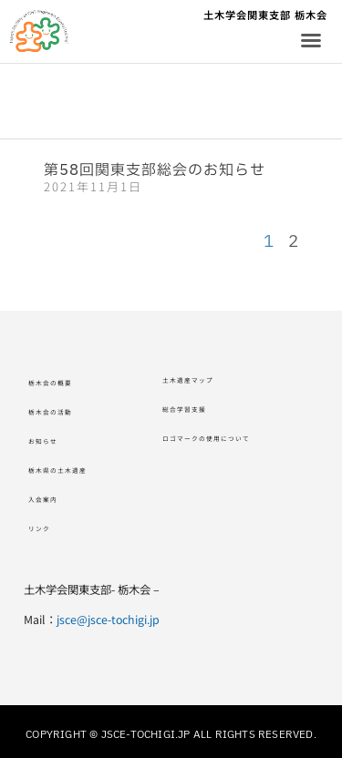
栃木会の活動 (63, 412)
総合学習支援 (197, 409)
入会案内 (52, 499)
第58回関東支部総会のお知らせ (154, 170)
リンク (46, 528)
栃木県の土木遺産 (75, 470)
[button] (311, 40)
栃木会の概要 (63, 382)
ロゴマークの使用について (233, 438)
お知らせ (52, 441)
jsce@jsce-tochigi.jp (108, 619)
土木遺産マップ (203, 380)
